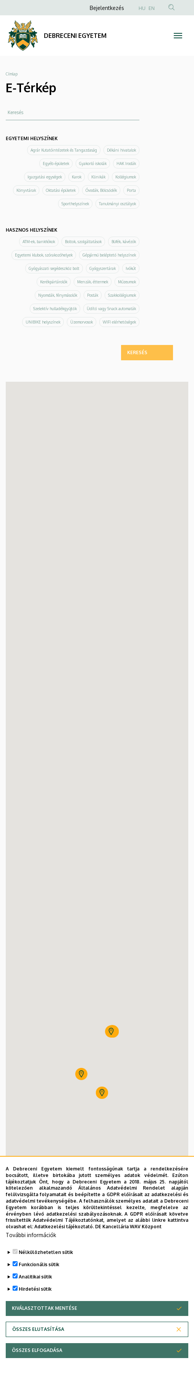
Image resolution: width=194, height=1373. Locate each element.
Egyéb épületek (56, 163)
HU (142, 8)
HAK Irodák (126, 163)
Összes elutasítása (38, 1329)
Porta (131, 190)
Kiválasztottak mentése (44, 1308)
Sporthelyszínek (75, 203)
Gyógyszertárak (102, 268)
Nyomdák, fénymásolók (57, 295)
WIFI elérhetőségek (119, 322)
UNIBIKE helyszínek (43, 322)
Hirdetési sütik (35, 1289)
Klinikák (98, 177)
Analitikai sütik (35, 1277)
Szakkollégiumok (122, 295)
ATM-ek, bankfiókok (39, 241)
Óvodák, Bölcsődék (101, 190)
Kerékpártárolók (53, 282)
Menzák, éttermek (92, 282)
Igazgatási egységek (44, 177)
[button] (111, 1031)
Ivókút (131, 268)
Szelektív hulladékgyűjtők (55, 308)
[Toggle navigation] (178, 35)
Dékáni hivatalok (121, 150)
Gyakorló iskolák (93, 163)
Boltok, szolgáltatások (83, 241)
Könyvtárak (26, 190)
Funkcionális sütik (39, 1264)
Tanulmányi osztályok (117, 203)
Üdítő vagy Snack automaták (111, 308)
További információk (31, 1235)
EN (152, 8)
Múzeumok (127, 282)
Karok (76, 177)
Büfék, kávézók (124, 241)
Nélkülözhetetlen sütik (46, 1252)
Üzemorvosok (81, 322)
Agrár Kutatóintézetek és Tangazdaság (64, 150)
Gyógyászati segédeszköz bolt (54, 268)
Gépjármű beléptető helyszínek (109, 255)
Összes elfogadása (37, 1350)
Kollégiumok (125, 177)
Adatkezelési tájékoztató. (64, 1226)
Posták (92, 295)
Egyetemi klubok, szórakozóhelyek (44, 255)
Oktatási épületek (61, 190)
